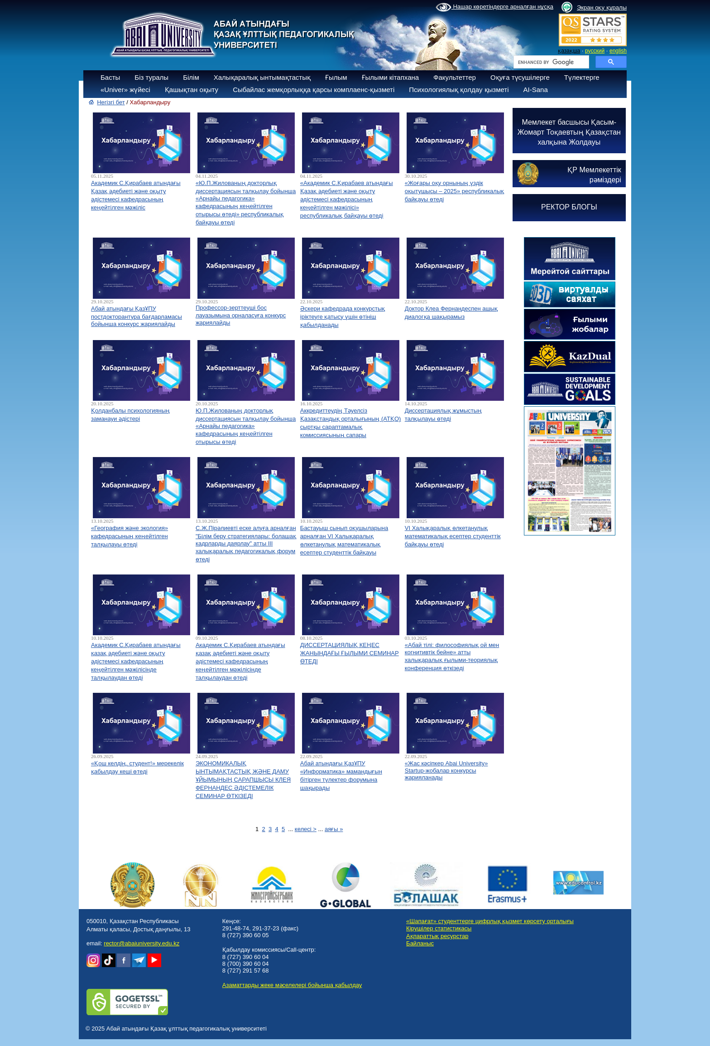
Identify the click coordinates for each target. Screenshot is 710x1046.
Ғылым (336, 77)
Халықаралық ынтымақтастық (262, 77)
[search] (550, 62)
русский (594, 51)
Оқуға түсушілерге (520, 77)
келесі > (306, 829)
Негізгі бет (111, 102)
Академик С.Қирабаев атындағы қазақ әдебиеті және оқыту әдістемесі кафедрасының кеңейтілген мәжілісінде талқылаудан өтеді (136, 661)
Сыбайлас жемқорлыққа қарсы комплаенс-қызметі (313, 89)
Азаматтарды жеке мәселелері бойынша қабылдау (292, 985)
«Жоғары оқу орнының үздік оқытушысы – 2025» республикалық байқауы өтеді (454, 191)
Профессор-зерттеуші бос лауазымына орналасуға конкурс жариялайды (241, 315)
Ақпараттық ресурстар (437, 936)
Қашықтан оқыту (191, 89)
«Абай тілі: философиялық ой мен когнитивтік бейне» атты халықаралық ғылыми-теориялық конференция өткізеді (452, 656)
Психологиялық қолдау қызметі (459, 89)
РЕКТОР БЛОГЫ (569, 207)
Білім (191, 77)
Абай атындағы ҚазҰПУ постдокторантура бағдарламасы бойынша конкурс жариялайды (136, 316)
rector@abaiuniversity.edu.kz (141, 943)
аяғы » (334, 829)
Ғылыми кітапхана (390, 77)
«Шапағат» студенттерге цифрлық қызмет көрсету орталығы (490, 921)
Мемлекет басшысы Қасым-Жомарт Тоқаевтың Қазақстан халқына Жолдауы (569, 132)
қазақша (569, 51)
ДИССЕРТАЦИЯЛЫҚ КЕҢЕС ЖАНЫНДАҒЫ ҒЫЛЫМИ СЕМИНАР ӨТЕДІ (349, 653)
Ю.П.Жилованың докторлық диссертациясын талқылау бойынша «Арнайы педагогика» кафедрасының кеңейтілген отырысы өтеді (246, 426)
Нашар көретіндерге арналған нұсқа (494, 7)
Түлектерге (582, 77)
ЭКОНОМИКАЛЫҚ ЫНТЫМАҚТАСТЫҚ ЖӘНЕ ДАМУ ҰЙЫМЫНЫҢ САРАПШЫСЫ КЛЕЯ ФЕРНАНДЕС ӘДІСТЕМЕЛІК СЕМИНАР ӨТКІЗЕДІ (243, 779)
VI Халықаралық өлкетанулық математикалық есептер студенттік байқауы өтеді (453, 536)
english (618, 51)
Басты (110, 77)
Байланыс (420, 943)
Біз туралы (151, 77)
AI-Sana (535, 89)
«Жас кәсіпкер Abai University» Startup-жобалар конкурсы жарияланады (446, 770)
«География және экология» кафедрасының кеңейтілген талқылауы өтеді (129, 536)
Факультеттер (454, 77)
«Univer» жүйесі (125, 89)
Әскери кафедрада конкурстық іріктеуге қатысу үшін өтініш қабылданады (342, 316)
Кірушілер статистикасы (438, 928)
